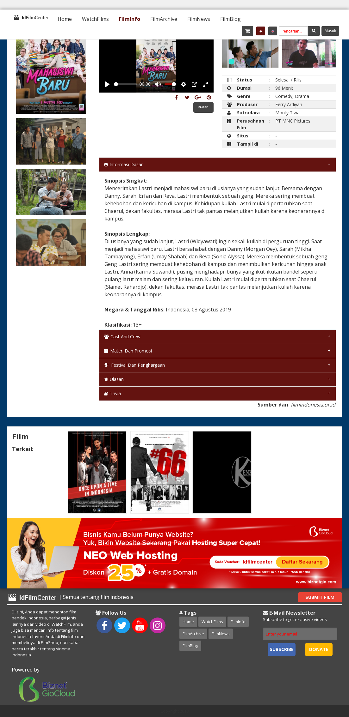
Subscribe (282, 649)
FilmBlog (230, 18)
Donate (318, 649)
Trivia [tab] (112, 393)
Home (65, 18)
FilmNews (198, 18)
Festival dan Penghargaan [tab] (134, 365)
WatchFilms (95, 18)
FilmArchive (163, 18)
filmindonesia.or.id (313, 404)
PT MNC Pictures (292, 121)
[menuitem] (65, 19)
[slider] (125, 84)
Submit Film (319, 597)
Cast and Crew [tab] (122, 337)
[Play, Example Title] (107, 84)
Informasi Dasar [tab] (123, 164)
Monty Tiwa (287, 113)
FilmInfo (129, 18)
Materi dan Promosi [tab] (128, 351)
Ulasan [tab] (114, 379)
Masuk (330, 30)
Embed (203, 107)
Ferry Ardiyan (288, 104)
